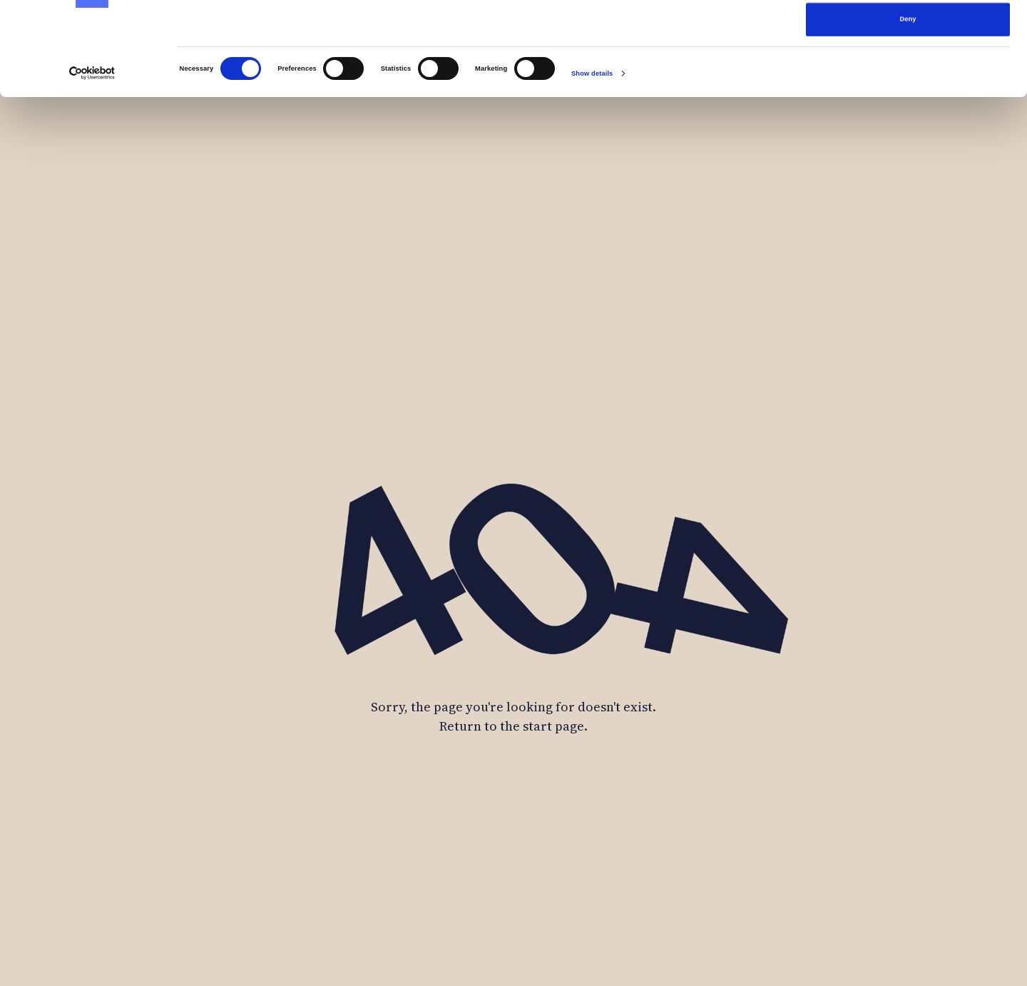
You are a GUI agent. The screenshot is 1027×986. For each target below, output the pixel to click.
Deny (908, 107)
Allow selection (908, 70)
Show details (592, 161)
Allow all (907, 33)
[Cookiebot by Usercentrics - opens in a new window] (92, 161)
